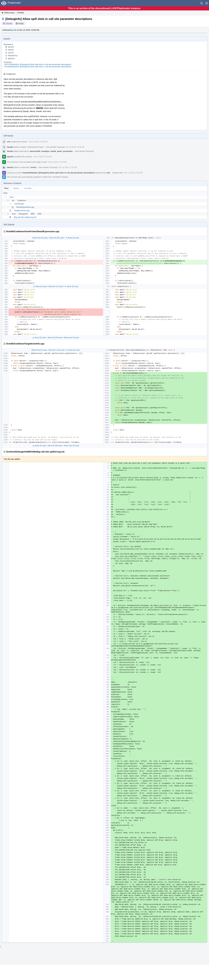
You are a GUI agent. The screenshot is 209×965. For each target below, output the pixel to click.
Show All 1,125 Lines (56, 350)
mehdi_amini (56, 151)
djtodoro (11, 58)
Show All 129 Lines (55, 338)
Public (21, 23)
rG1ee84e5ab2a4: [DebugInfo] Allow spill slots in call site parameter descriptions (37, 66)
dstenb (11, 50)
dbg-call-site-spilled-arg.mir (25, 217)
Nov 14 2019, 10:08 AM (38, 142)
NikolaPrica (13, 55)
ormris (33, 167)
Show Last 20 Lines (71, 338)
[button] (206, 3)
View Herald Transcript (55, 147)
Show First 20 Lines (40, 238)
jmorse (11, 53)
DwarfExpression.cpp (25, 207)
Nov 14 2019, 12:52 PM (133, 173)
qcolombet (68, 151)
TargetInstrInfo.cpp (22, 210)
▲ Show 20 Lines (40, 286)
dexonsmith (35, 151)
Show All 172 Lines (55, 286)
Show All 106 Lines (55, 446)
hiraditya (45, 151)
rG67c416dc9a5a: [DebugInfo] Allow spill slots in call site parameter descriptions (37, 64)
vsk (14, 30)
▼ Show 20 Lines (72, 238)
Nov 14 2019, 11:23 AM (43, 157)
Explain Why (117, 173)
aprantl (11, 47)
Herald (10, 147)
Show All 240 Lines (56, 238)
